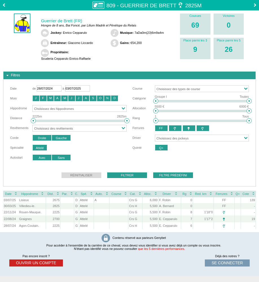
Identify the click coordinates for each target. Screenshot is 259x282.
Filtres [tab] (12, 75)
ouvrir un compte (36, 263)
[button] (35, 98)
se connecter (227, 263)
